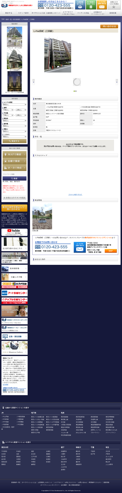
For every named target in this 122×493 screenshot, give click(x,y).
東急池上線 (79, 427)
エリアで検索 (14, 167)
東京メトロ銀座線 (52, 417)
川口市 (108, 451)
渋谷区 (33, 459)
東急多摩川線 (110, 427)
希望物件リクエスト (95, 482)
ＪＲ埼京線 (5, 419)
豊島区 (3, 464)
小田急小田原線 (66, 425)
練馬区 (33, 464)
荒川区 (3, 456)
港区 (32, 451)
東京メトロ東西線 (37, 422)
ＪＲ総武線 (5, 424)
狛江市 (63, 456)
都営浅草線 (49, 427)
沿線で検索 (14, 161)
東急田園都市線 (96, 425)
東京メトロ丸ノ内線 (37, 419)
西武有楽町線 (80, 417)
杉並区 (48, 462)
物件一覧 (9, 19)
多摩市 (63, 470)
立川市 (63, 464)
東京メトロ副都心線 (37, 417)
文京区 (3, 454)
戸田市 (108, 454)
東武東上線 (64, 419)
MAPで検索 (14, 154)
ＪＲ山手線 (5, 416)
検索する (8, 13)
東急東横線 (79, 425)
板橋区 (18, 464)
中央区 (18, 451)
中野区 (33, 462)
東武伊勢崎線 (110, 417)
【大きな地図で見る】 (75, 194)
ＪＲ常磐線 (19, 422)
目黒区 (48, 459)
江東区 (48, 456)
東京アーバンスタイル (4, 6)
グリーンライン (111, 432)
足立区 (33, 454)
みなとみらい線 (81, 432)
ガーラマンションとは (38, 13)
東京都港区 (16, 19)
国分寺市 (64, 462)
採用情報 (113, 13)
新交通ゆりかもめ (111, 430)
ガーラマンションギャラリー (49, 485)
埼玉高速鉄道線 (66, 435)
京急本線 (64, 430)
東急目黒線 (109, 425)
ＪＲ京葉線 (19, 424)
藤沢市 (78, 462)
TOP (2, 19)
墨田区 (18, 456)
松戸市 (93, 454)
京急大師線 (79, 430)
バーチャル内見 (83, 13)
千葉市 (93, 451)
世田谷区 (4, 462)
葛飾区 (48, 454)
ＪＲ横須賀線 (20, 416)
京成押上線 (94, 419)
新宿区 (18, 462)
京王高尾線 (79, 422)
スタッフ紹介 (23, 13)
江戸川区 (34, 456)
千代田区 (4, 451)
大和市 (78, 459)
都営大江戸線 (35, 432)
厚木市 (78, 454)
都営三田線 (34, 430)
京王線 (63, 422)
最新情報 (106, 482)
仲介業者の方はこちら (91, 4)
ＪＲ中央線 (5, 422)
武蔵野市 (64, 451)
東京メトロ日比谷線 (52, 419)
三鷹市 (63, 454)
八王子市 (64, 467)
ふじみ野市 (109, 464)
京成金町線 (109, 419)
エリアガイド (68, 13)
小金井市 (64, 459)
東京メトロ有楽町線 (37, 425)
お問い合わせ (102, 4)
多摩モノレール (96, 430)
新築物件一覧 (15, 482)
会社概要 (5, 384)
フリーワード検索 (14, 178)
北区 (17, 454)
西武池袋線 (64, 417)
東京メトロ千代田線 (52, 422)
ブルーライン (95, 432)
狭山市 (108, 462)
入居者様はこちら (80, 4)
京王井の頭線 (110, 422)
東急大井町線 (65, 427)
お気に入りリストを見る (114, 4)
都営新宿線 (49, 430)
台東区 (48, 451)
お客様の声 (98, 13)
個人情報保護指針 (74, 485)
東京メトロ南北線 (37, 427)
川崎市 (78, 456)
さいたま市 (109, 456)
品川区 (3, 459)
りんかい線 (64, 432)
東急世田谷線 (95, 427)
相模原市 (79, 464)
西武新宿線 (94, 417)
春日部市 (108, 459)
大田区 (18, 459)
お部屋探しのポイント (53, 13)
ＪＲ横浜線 (19, 419)
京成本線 (79, 419)
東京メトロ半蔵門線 (52, 425)
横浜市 (78, 451)
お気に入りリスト (70, 482)
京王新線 (94, 422)
